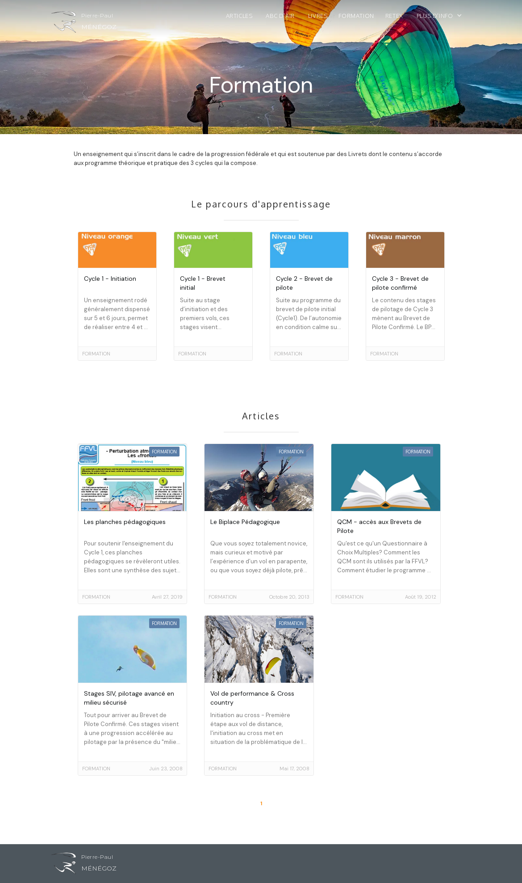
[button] (444, 18)
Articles (239, 15)
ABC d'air (280, 15)
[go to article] (117, 296)
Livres (318, 15)
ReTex (394, 15)
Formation (356, 15)
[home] (84, 24)
